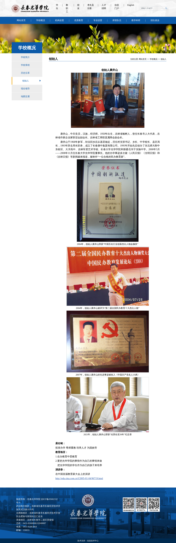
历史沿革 (31, 73)
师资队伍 (116, 20)
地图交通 (31, 96)
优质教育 (78, 20)
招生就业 (155, 20)
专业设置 (97, 20)
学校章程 (31, 65)
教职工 (67, 8)
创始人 (32, 81)
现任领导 (31, 88)
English (130, 5)
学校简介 (31, 57)
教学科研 (135, 20)
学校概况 (40, 20)
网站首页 (21, 20)
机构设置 (59, 20)
